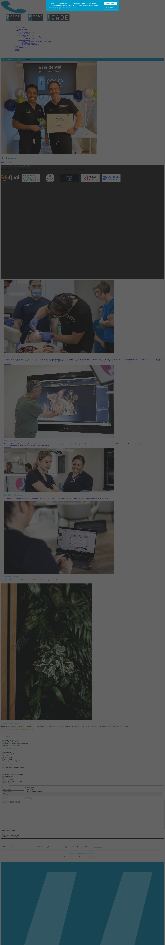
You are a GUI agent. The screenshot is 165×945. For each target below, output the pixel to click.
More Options (110, 7)
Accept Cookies (110, 3)
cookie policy (71, 7)
